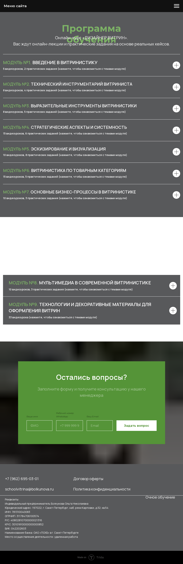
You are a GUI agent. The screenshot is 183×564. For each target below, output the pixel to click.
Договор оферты (88, 478)
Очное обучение (160, 497)
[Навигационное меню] (176, 6)
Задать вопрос (136, 425)
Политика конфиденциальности (101, 489)
